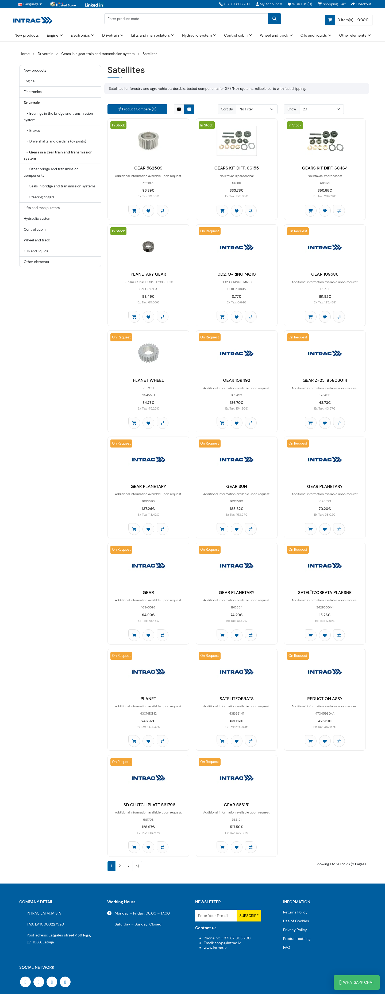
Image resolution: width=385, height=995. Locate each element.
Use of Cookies (296, 922)
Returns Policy (295, 913)
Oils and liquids (314, 35)
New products (26, 35)
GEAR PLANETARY (148, 487)
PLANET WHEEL (148, 381)
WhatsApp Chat (356, 982)
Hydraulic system (197, 35)
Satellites (150, 54)
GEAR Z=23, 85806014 (325, 381)
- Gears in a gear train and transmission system (58, 155)
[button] (269, 4)
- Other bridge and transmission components (51, 172)
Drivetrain (110, 35)
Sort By (227, 109)
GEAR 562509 (148, 168)
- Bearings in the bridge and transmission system (58, 116)
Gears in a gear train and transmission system (97, 54)
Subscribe (249, 916)
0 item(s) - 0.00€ (346, 20)
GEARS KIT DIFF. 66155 (236, 168)
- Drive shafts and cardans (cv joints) (55, 141)
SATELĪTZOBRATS (236, 699)
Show (291, 109)
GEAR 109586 (324, 274)
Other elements (352, 35)
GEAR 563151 (236, 806)
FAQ (286, 948)
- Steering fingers (39, 197)
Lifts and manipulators (150, 35)
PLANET (148, 699)
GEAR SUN (236, 487)
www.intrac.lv (215, 948)
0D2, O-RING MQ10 (236, 274)
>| (137, 867)
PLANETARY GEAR (148, 274)
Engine (52, 35)
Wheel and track (274, 35)
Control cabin (236, 35)
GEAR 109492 (236, 381)
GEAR (148, 593)
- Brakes (32, 130)
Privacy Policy (295, 930)
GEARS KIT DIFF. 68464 (325, 168)
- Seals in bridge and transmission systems (59, 186)
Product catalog (297, 939)
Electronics (80, 35)
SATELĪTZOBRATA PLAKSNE (325, 593)
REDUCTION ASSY (324, 699)
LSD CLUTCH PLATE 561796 (148, 806)
